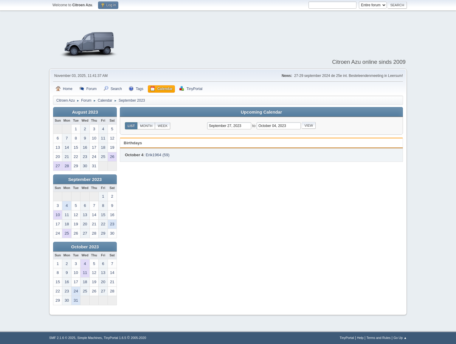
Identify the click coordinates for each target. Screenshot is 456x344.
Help (360, 338)
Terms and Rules (379, 338)
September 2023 (85, 179)
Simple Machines (89, 338)
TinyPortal (347, 338)
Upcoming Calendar (261, 112)
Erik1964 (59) (158, 155)
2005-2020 (138, 338)
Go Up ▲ (400, 338)
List (131, 126)
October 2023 (85, 246)
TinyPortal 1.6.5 (115, 338)
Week (162, 126)
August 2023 (85, 112)
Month (146, 126)
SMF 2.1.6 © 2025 (62, 338)
